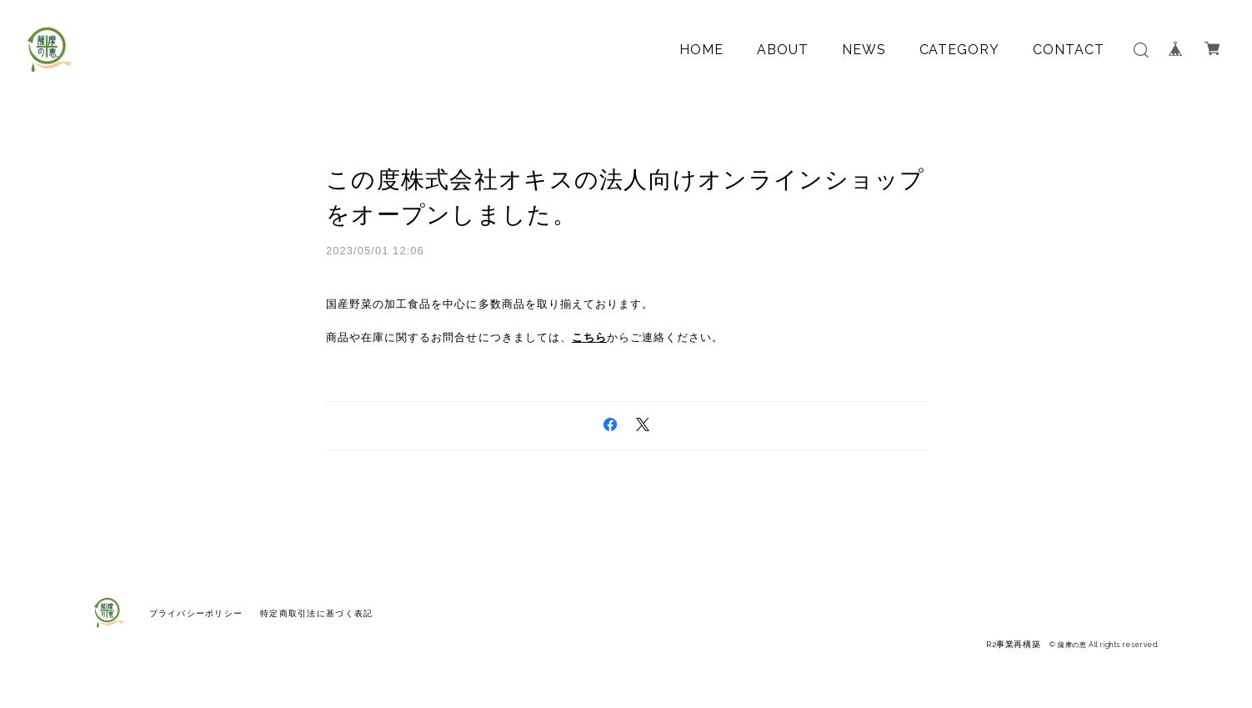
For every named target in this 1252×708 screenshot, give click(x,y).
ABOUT (783, 50)
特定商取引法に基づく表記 (316, 613)
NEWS (864, 50)
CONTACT (1068, 50)
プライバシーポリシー (196, 613)
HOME (701, 50)
